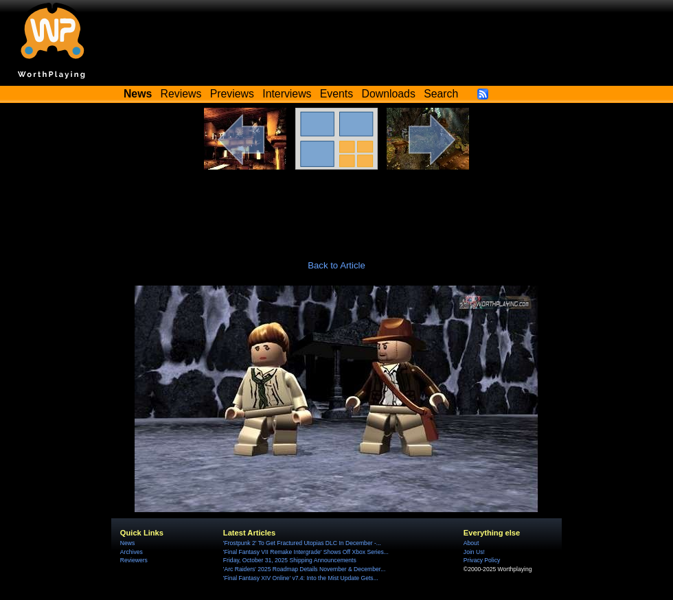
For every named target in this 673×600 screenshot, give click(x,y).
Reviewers (134, 560)
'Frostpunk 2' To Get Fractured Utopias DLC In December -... (302, 543)
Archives (131, 552)
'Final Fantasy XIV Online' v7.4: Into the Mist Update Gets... (300, 578)
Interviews (286, 94)
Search (441, 94)
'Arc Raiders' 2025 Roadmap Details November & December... (304, 569)
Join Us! (474, 552)
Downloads (388, 94)
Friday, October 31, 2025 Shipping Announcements (289, 560)
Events (336, 94)
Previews (232, 94)
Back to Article (336, 265)
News (127, 543)
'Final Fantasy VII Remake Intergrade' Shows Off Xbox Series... (306, 552)
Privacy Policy (482, 560)
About (471, 543)
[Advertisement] (336, 207)
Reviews (181, 94)
